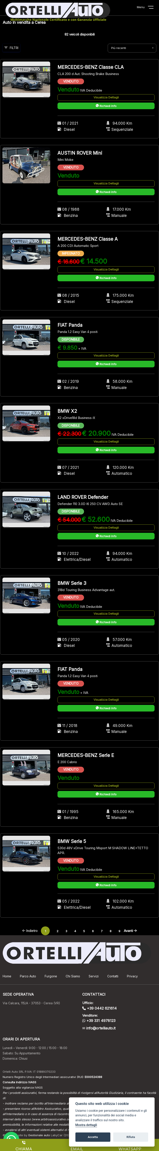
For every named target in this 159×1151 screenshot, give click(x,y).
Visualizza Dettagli (106, 97)
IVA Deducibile (91, 90)
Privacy (132, 976)
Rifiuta (130, 1137)
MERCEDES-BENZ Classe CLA (90, 67)
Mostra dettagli (86, 1125)
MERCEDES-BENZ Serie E (85, 755)
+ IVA (82, 348)
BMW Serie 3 (71, 583)
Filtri (11, 48)
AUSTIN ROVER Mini (79, 153)
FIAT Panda (69, 325)
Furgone (51, 976)
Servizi (94, 976)
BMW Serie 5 (71, 841)
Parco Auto (28, 976)
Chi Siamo (73, 976)
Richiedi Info (106, 106)
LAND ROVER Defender (82, 497)
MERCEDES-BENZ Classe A (87, 239)
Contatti (112, 976)
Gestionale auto (39, 1135)
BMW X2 (67, 411)
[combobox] (132, 48)
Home (7, 976)
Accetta (93, 1137)
